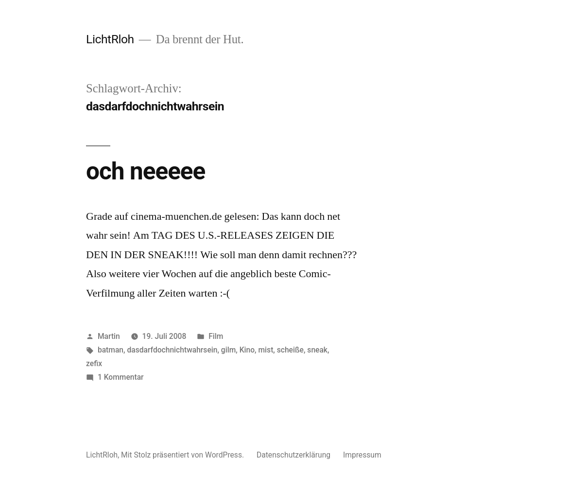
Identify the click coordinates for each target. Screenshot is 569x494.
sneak (317, 349)
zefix (94, 363)
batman (110, 349)
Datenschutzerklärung (293, 454)
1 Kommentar (121, 377)
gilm (228, 349)
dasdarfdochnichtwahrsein (172, 349)
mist (266, 349)
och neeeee (145, 171)
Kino (247, 349)
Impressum (362, 454)
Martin (109, 336)
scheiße (290, 349)
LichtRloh (110, 39)
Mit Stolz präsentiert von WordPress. (183, 454)
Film (215, 336)
